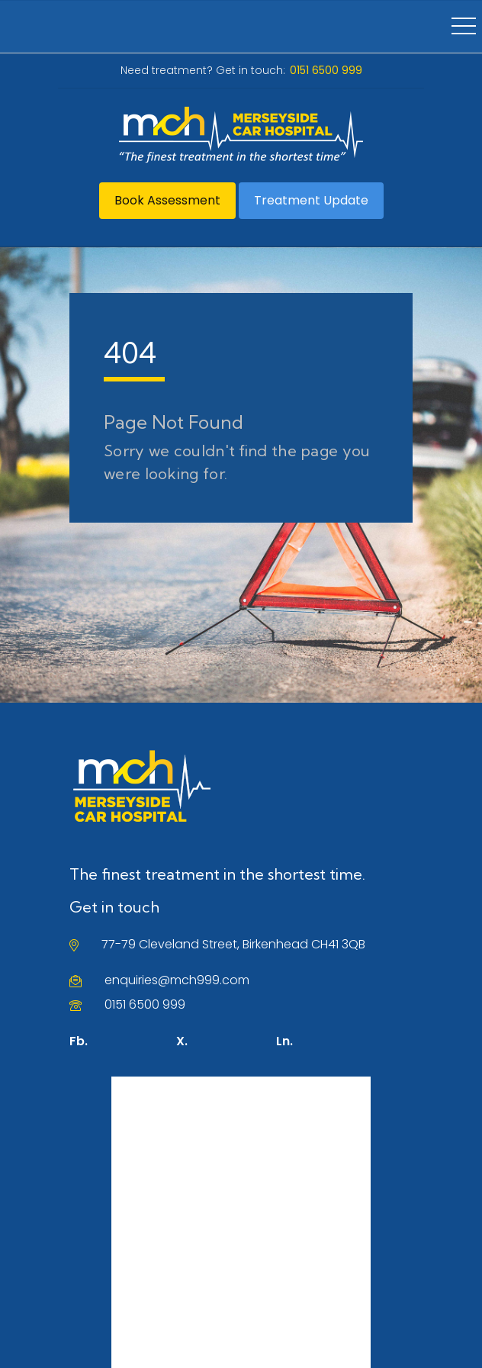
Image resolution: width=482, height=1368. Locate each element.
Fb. (78, 1041)
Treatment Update (311, 200)
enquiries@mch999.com (176, 980)
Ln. (284, 1041)
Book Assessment (167, 200)
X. (182, 1041)
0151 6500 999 (144, 1004)
